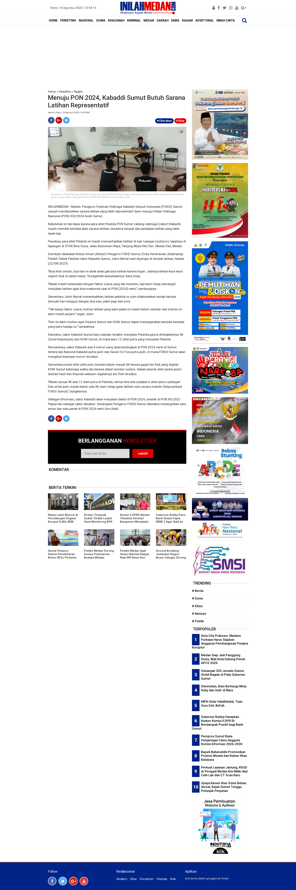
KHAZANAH (116, 20)
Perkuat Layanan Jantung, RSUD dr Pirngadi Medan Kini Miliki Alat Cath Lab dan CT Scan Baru (224, 771)
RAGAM (187, 20)
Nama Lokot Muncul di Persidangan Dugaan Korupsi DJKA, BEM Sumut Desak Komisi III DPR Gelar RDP (63, 521)
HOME (53, 20)
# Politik (198, 621)
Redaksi (121, 879)
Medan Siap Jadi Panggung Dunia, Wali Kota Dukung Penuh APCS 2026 (223, 659)
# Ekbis (197, 606)
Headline (65, 91)
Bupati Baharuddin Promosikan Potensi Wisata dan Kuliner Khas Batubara (224, 756)
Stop (180, 120)
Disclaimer (147, 879)
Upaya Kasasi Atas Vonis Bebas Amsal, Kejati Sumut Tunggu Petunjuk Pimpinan (223, 787)
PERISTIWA (68, 20)
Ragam (78, 91)
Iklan (173, 879)
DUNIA (100, 20)
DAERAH (163, 20)
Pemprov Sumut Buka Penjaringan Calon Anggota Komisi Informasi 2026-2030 (221, 740)
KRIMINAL (134, 20)
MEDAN (148, 20)
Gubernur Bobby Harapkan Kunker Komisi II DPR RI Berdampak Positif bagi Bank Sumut (217, 722)
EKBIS (175, 20)
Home (52, 91)
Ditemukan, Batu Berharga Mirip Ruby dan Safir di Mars (224, 688)
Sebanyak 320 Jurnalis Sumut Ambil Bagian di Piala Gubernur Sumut (223, 674)
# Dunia (197, 598)
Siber (133, 879)
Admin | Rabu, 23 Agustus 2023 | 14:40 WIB (69, 112)
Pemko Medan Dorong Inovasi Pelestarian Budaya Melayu (99, 554)
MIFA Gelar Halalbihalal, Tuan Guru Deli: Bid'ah (221, 703)
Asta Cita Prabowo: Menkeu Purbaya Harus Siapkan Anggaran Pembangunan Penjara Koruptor (220, 641)
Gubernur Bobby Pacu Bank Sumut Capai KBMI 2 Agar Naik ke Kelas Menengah (171, 520)
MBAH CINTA (226, 20)
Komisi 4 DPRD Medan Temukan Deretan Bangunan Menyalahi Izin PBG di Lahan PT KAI (135, 521)
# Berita (198, 591)
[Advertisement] (148, 53)
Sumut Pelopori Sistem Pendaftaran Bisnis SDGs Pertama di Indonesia (62, 556)
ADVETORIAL (204, 20)
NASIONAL (86, 20)
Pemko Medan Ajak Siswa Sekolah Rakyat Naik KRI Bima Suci (134, 554)
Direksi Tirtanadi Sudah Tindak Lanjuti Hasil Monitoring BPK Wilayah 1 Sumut (98, 520)
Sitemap (161, 879)
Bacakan (164, 120)
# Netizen (199, 613)
